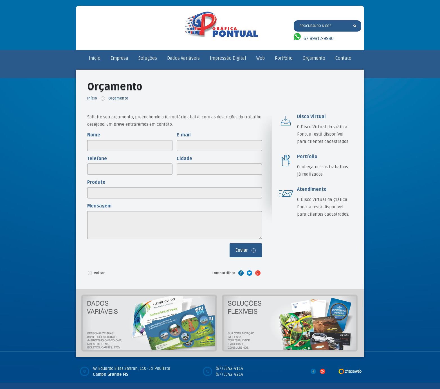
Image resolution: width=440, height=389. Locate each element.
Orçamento (314, 58)
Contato (343, 58)
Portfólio (284, 58)
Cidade (184, 159)
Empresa (119, 58)
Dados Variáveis (183, 58)
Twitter (249, 273)
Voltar (96, 273)
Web (260, 58)
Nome (93, 135)
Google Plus (257, 273)
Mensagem (99, 206)
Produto (96, 182)
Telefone (97, 159)
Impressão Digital (228, 58)
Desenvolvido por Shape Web (350, 371)
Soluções (147, 58)
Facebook (241, 273)
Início (94, 58)
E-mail (184, 135)
